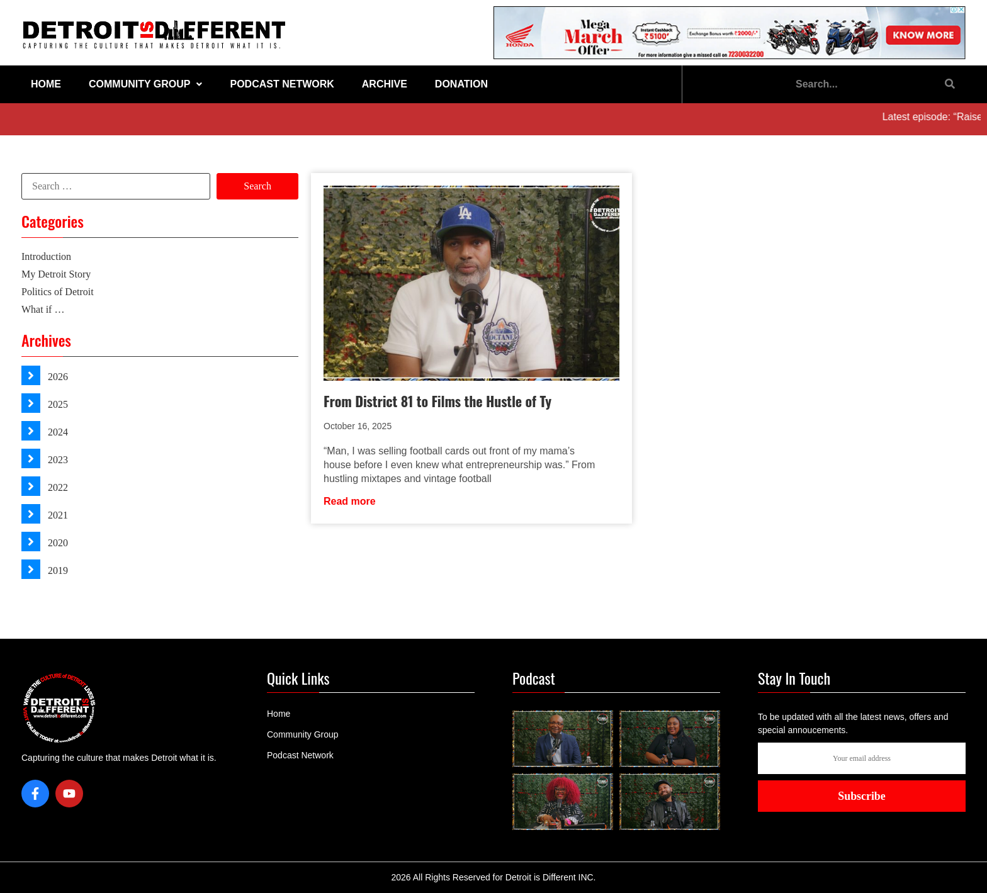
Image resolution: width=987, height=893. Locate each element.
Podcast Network (282, 84)
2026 (56, 376)
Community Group (145, 84)
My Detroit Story (56, 274)
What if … (42, 309)
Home (46, 84)
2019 (56, 570)
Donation (461, 84)
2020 (56, 542)
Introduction (46, 256)
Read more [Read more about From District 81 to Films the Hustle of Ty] (350, 501)
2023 (56, 459)
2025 (56, 404)
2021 (56, 515)
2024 (56, 432)
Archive (384, 84)
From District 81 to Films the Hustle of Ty (437, 401)
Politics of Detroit (57, 291)
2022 (56, 487)
